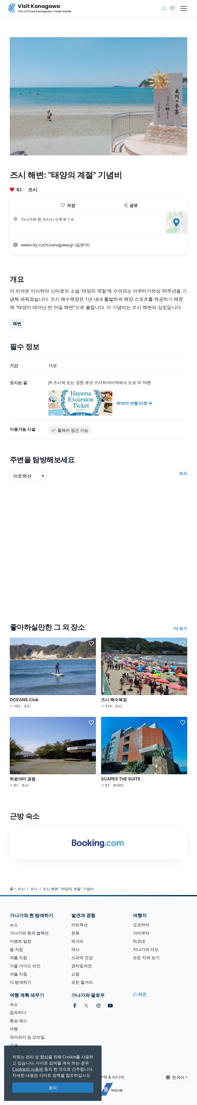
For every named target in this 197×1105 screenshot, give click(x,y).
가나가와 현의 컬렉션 (29, 933)
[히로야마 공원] (53, 752)
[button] (172, 8)
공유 (131, 205)
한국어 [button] (175, 1077)
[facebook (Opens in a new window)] (74, 1005)
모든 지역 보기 (146, 957)
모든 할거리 (82, 982)
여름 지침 (18, 957)
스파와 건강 (82, 957)
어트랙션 (79, 925)
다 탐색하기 (20, 982)
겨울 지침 (18, 974)
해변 (17, 323)
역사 (75, 949)
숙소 (14, 1004)
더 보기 (180, 628)
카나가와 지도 (146, 949)
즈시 (32, 189)
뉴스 (14, 925)
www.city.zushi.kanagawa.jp (47, 245)
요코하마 (141, 925)
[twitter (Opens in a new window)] (86, 1005)
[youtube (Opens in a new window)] (110, 1005)
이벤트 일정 (20, 941)
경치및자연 (81, 966)
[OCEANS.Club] (53, 673)
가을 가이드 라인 (25, 966)
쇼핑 (75, 974)
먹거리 (77, 941)
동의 (53, 1087)
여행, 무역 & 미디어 (106, 1077)
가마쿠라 (141, 933)
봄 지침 (16, 949)
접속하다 (18, 1012)
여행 (14, 1029)
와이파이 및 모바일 (27, 1037)
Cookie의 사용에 (27, 1069)
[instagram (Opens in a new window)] (98, 1005)
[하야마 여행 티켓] (117, 403)
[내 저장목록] (172, 8)
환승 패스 (18, 1020)
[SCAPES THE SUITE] (144, 752)
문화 (75, 933)
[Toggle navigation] (184, 8)
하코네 (139, 941)
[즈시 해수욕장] (144, 673)
